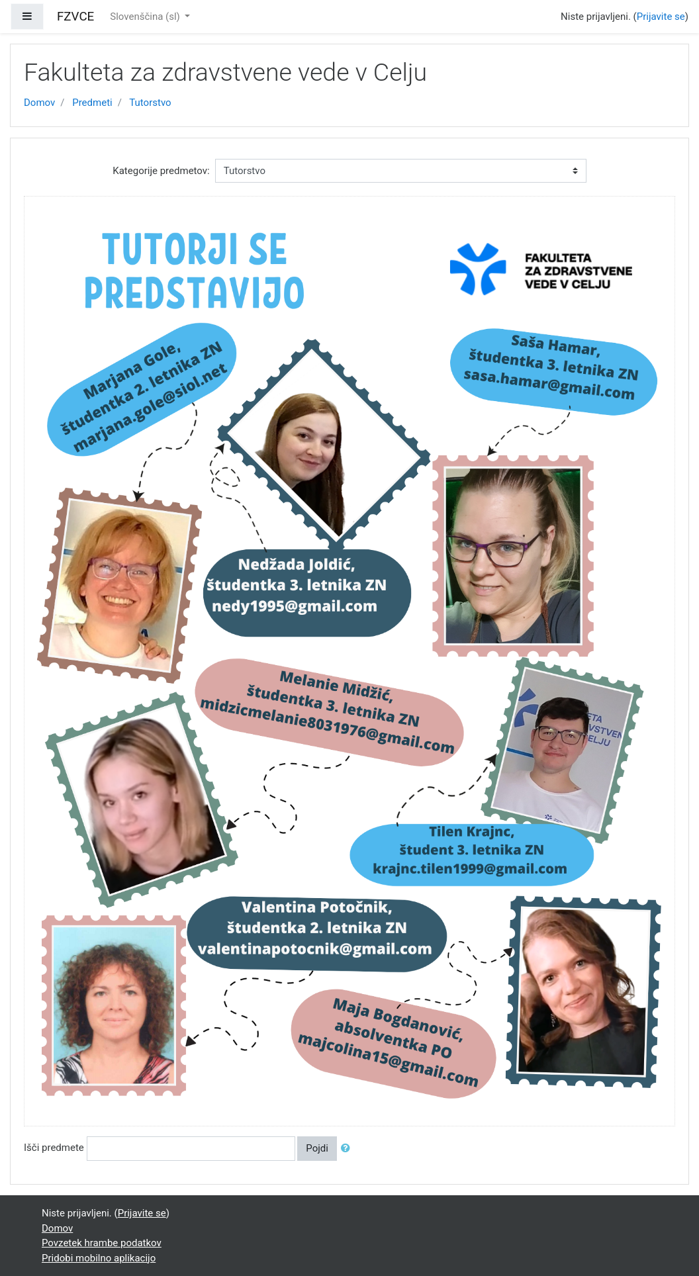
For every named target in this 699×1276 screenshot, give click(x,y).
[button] (348, 1148)
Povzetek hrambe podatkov (102, 1243)
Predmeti (92, 103)
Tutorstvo (150, 103)
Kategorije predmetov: (161, 171)
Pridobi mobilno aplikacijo (99, 1258)
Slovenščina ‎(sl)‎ (146, 17)
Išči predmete (54, 1148)
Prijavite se (661, 17)
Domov (39, 103)
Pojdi (317, 1148)
